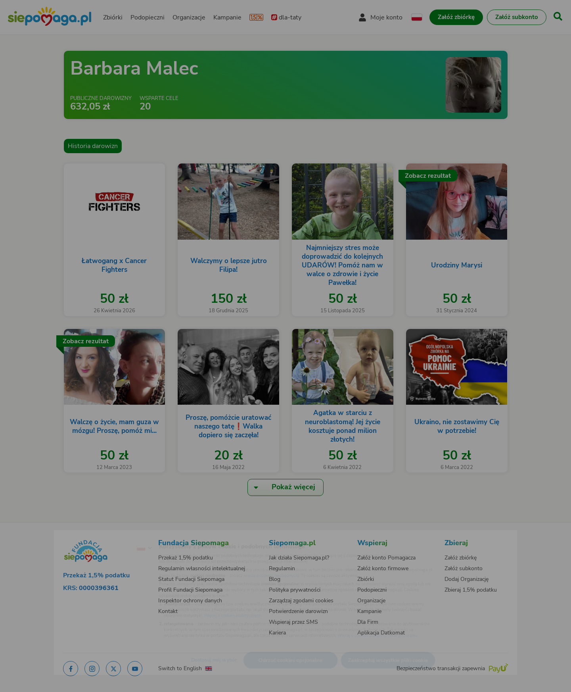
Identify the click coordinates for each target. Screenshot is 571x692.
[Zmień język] (111, 535)
